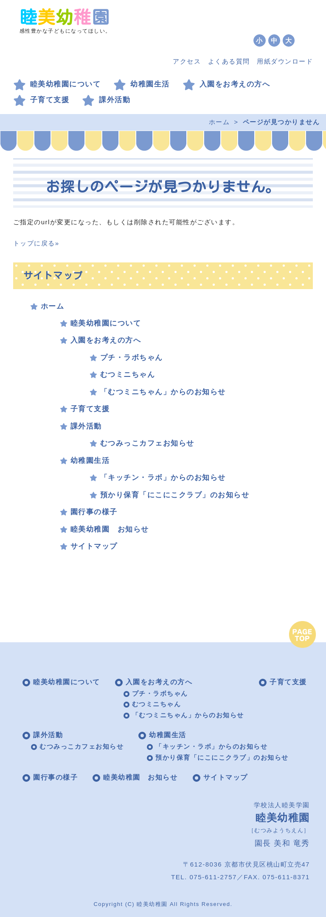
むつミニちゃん (127, 375)
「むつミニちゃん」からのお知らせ (163, 392)
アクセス (187, 61)
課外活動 (114, 100)
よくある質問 (229, 61)
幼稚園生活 (150, 84)
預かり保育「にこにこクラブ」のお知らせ (175, 495)
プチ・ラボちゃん (131, 358)
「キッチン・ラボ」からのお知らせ (163, 478)
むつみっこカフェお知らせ (147, 443)
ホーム (219, 121)
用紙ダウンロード (285, 61)
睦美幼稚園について (65, 84)
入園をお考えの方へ (235, 84)
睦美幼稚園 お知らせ (109, 529)
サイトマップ (94, 546)
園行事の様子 (94, 512)
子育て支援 (50, 100)
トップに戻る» (36, 243)
